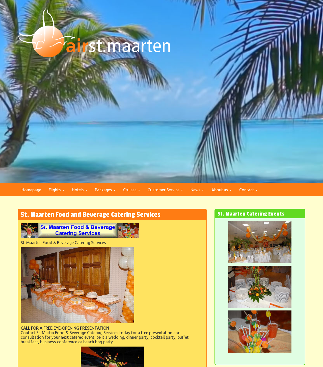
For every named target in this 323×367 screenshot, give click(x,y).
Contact (248, 190)
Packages (105, 190)
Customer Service (165, 190)
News (197, 190)
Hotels (79, 190)
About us (221, 190)
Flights (56, 190)
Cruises (131, 190)
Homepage (31, 190)
